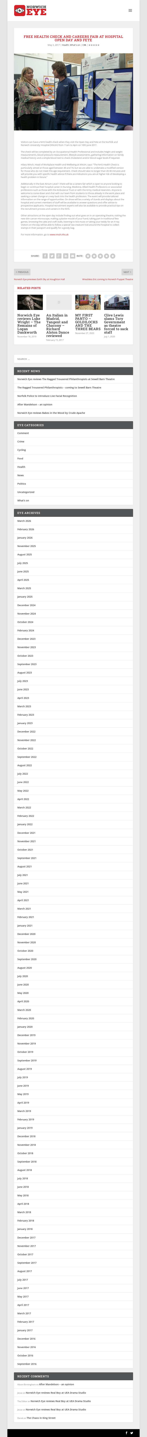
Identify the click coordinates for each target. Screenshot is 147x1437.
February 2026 (25, 529)
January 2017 (25, 1330)
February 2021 (25, 917)
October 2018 (25, 1153)
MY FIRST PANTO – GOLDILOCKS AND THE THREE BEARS (88, 322)
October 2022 (25, 748)
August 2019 (24, 1069)
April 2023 (23, 698)
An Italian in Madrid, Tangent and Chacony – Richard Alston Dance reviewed (57, 325)
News (20, 475)
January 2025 (25, 596)
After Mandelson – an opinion (34, 404)
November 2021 (26, 841)
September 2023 (26, 664)
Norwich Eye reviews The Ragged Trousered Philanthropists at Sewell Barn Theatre (66, 379)
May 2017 (23, 1296)
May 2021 (23, 891)
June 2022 (23, 782)
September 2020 (26, 959)
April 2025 (23, 579)
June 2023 (23, 689)
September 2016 (26, 1364)
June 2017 (23, 1288)
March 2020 (24, 1010)
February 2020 (25, 1018)
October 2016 (25, 1355)
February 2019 (25, 1119)
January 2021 (25, 925)
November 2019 (26, 1043)
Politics (21, 483)
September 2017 (26, 1262)
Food (20, 458)
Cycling (21, 450)
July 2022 (22, 773)
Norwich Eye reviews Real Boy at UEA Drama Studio (56, 1392)
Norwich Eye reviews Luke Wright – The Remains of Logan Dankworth (28, 323)
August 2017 (24, 1271)
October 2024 (25, 622)
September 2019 (26, 1060)
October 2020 (25, 950)
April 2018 (23, 1203)
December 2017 (26, 1237)
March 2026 (24, 520)
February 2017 (25, 1322)
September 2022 (26, 757)
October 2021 (25, 849)
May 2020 (23, 993)
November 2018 (26, 1144)
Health (65, 44)
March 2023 (24, 706)
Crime (20, 441)
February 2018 (25, 1220)
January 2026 (25, 537)
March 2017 (24, 1313)
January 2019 (25, 1127)
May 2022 (23, 790)
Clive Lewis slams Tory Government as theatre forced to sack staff (116, 323)
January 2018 (25, 1229)
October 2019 (25, 1052)
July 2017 (22, 1279)
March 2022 (24, 807)
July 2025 (22, 563)
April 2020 (23, 1001)
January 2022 (25, 824)
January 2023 (25, 723)
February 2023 (25, 714)
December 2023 (26, 638)
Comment (23, 433)
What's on (75, 44)
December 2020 (26, 934)
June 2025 (23, 571)
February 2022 (25, 815)
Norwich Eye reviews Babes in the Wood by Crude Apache (51, 412)
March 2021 (24, 908)
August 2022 (24, 765)
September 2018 (26, 1161)
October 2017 (25, 1254)
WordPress (70, 1433)
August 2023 (24, 672)
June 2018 (23, 1187)
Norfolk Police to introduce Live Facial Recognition (47, 396)
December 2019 (26, 1035)
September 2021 (26, 858)
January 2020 (25, 1026)
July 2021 (22, 875)
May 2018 (23, 1195)
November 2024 (26, 613)
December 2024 (26, 605)
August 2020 (24, 967)
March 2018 (24, 1212)
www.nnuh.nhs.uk (59, 234)
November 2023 (26, 647)
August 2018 (24, 1170)
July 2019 (22, 1077)
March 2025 (24, 588)
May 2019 (23, 1094)
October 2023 (25, 655)
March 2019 (24, 1111)
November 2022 (26, 740)
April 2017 (23, 1305)
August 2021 (24, 866)
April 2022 (23, 799)
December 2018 (26, 1136)
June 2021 (23, 883)
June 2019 (23, 1085)
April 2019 (23, 1102)
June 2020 (23, 984)
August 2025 (24, 554)
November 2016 (26, 1347)
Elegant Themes (38, 1433)
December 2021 (26, 832)
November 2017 (26, 1246)
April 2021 (23, 900)
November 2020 (26, 942)
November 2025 (26, 546)
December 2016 (26, 1338)
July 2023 (22, 681)
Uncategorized (25, 492)
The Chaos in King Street (41, 1418)
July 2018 (22, 1178)
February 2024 (25, 630)
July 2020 (22, 976)
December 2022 (26, 731)
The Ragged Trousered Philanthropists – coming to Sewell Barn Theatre (59, 387)
